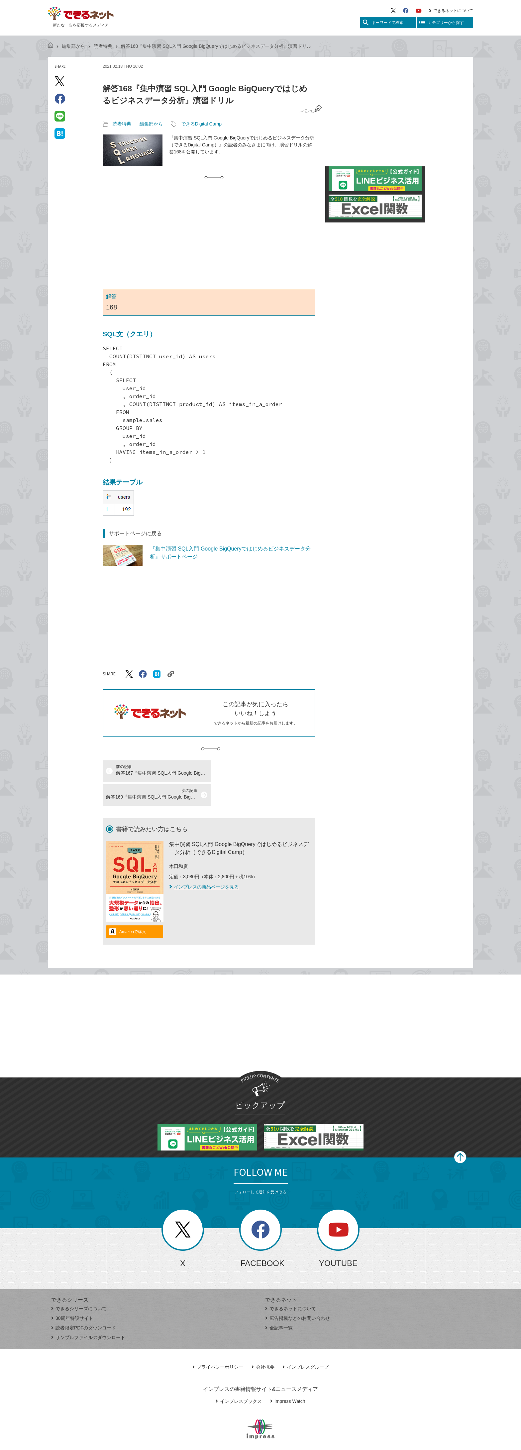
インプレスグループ (305, 1343)
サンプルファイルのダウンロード (88, 1313)
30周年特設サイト (72, 1294)
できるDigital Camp (201, 124)
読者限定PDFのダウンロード (83, 1304)
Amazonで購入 (132, 907)
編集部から (73, 46)
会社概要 (263, 1343)
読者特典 (103, 46)
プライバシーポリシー (217, 1343)
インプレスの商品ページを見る (204, 863)
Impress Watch (287, 1377)
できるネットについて (451, 10)
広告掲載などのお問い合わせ (297, 1294)
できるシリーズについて (79, 1284)
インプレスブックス (239, 1377)
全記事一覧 (279, 1304)
